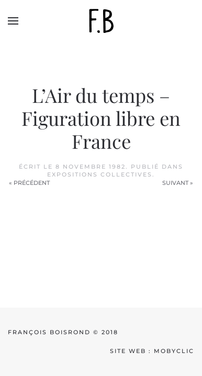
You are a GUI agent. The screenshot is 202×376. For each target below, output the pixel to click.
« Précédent (29, 182)
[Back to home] (101, 21)
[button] (13, 21)
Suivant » (177, 182)
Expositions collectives (99, 174)
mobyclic (174, 351)
